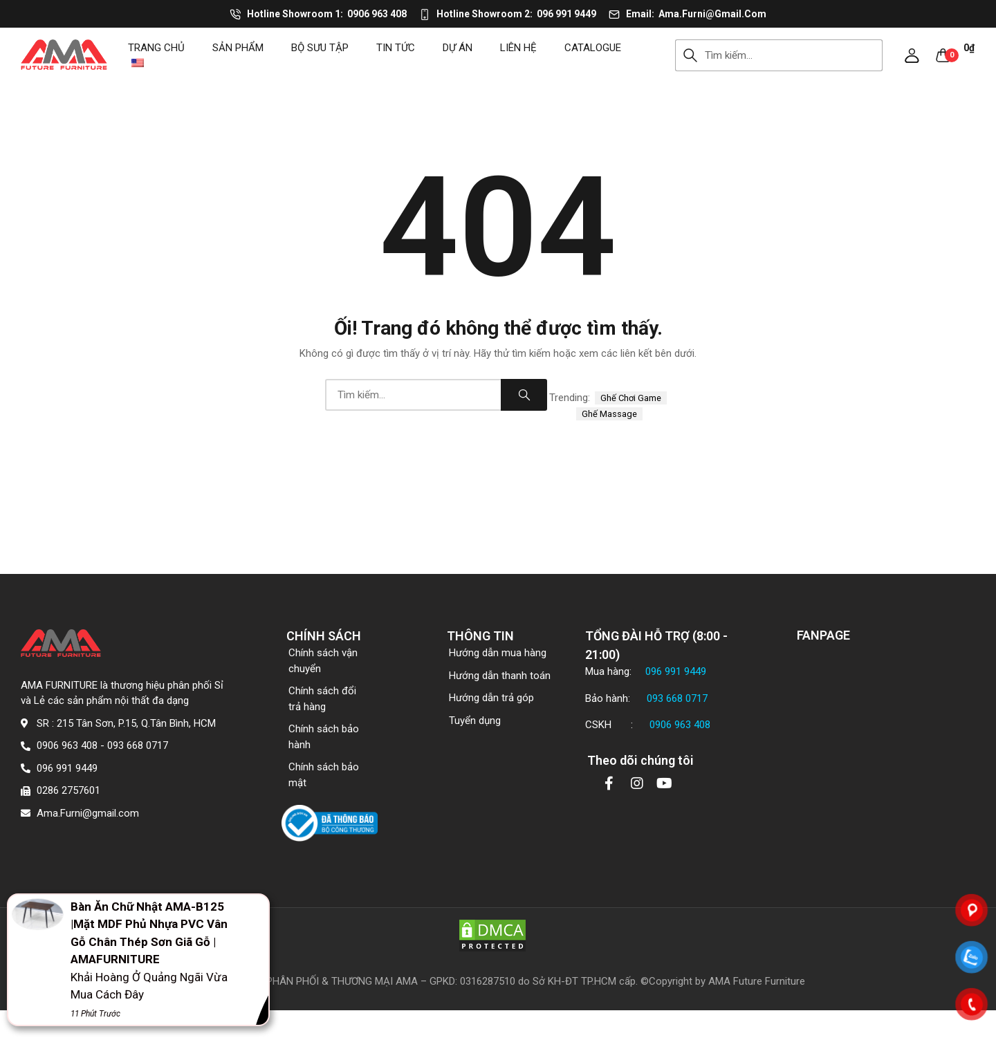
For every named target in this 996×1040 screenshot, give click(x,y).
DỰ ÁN (457, 47)
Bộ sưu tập (320, 47)
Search (690, 55)
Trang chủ (156, 47)
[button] (912, 55)
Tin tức (395, 47)
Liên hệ (518, 47)
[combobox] (794, 55)
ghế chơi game (630, 398)
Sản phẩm (238, 47)
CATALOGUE (592, 47)
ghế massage (609, 414)
